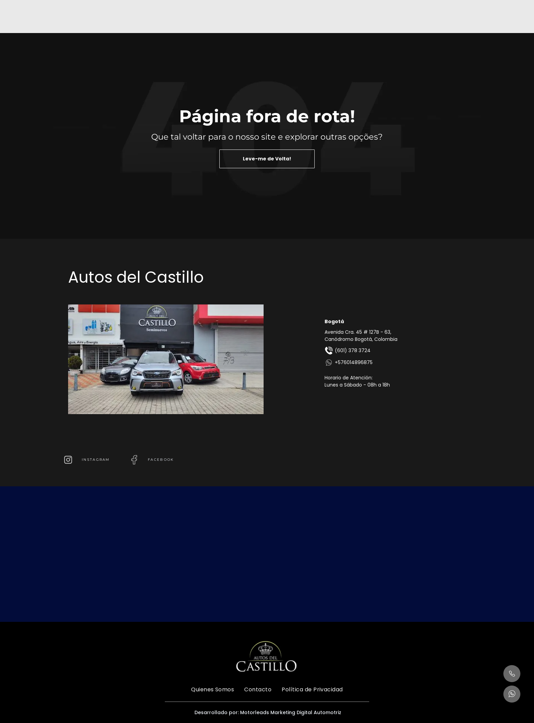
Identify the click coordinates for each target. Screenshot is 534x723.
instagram (96, 459)
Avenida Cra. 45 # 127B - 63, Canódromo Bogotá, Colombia (361, 336)
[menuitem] (212, 689)
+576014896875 (349, 362)
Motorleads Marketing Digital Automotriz (290, 712)
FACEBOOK (161, 459)
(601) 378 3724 (348, 350)
